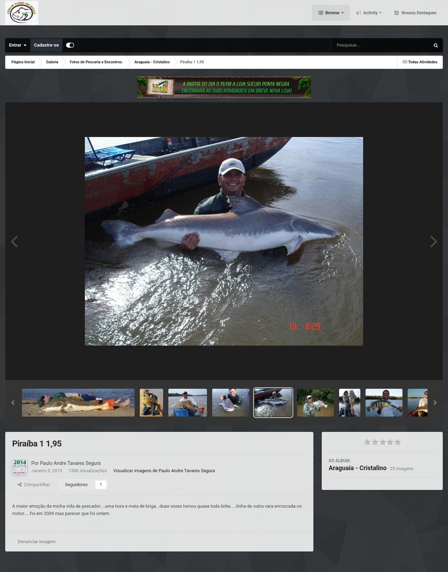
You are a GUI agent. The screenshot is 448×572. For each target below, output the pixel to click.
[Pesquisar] (355, 45)
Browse (333, 17)
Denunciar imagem (37, 541)
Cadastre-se (46, 45)
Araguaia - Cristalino (357, 468)
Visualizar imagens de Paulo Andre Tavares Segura (164, 470)
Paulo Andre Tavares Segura (70, 463)
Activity (370, 17)
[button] (13, 402)
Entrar (18, 45)
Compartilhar (34, 484)
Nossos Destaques (418, 17)
